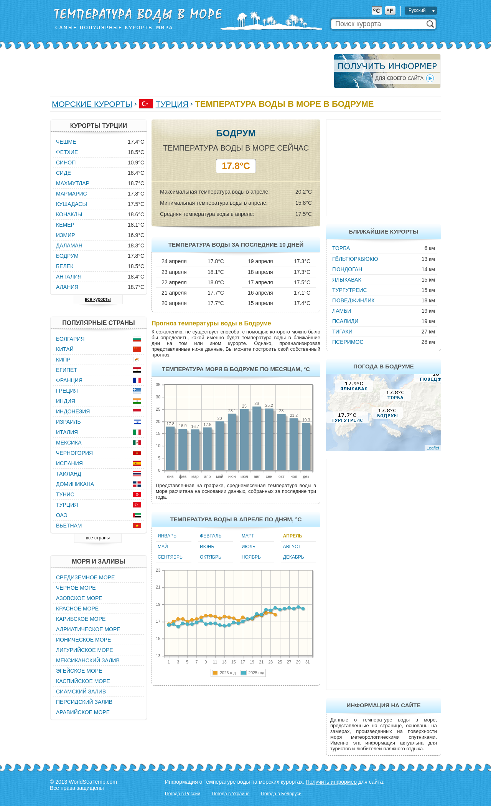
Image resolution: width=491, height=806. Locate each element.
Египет (66, 370)
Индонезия (73, 411)
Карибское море (80, 619)
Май (163, 546)
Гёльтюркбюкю (355, 259)
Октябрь (210, 557)
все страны (98, 538)
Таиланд (68, 474)
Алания (67, 287)
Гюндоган (347, 269)
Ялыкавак (346, 280)
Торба (341, 248)
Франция (69, 380)
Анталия (69, 277)
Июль (248, 546)
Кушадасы (71, 204)
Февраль (210, 536)
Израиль (68, 422)
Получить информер (331, 782)
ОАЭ (62, 515)
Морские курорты (92, 104)
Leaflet (433, 448)
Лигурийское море (84, 650)
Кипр (63, 360)
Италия (67, 432)
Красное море (77, 608)
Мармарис (71, 194)
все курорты (97, 299)
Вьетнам (69, 525)
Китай (65, 349)
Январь (167, 536)
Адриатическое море (88, 629)
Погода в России (182, 793)
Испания (69, 463)
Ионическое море (83, 640)
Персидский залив (84, 702)
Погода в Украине (230, 793)
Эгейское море (79, 671)
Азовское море (79, 598)
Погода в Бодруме (383, 366)
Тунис (65, 494)
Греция (67, 391)
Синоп (66, 162)
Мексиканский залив (88, 660)
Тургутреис (349, 290)
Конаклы (69, 214)
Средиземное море (85, 577)
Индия (65, 401)
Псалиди (345, 321)
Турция (172, 104)
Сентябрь (170, 557)
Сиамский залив (81, 691)
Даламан (69, 245)
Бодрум (67, 256)
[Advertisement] (189, 71)
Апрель (292, 536)
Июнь (207, 546)
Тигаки (342, 331)
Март (248, 536)
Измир (65, 235)
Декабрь (293, 557)
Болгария (70, 339)
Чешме (66, 142)
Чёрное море (76, 588)
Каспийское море (83, 681)
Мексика (69, 442)
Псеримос (348, 342)
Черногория (74, 453)
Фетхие (67, 152)
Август (292, 546)
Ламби (341, 311)
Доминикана (75, 484)
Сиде (63, 173)
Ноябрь (251, 557)
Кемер (65, 225)
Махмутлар (72, 183)
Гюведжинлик (353, 300)
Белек (64, 266)
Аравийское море (83, 712)
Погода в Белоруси (281, 793)
